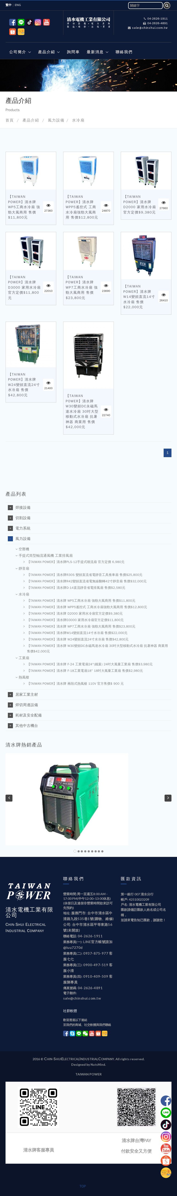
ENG (19, 5)
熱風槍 (22, 677)
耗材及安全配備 (25, 715)
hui (58, 1059)
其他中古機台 (23, 725)
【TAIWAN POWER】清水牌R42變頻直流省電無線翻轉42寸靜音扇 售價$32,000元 (85, 581)
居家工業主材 (23, 694)
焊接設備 (19, 507)
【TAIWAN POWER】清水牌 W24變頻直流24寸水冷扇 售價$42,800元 (24, 384)
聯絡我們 (74, 878)
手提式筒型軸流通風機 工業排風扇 (44, 555)
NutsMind (98, 1064)
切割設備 (19, 518)
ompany (107, 1059)
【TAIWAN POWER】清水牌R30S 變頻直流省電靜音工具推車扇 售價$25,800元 (83, 575)
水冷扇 (78, 120)
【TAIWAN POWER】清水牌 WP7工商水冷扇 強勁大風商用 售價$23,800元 (82, 287)
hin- (50, 1059)
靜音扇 (22, 568)
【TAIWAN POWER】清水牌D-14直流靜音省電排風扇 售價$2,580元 (74, 588)
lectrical (71, 1059)
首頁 (10, 120)
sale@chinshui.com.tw (148, 28)
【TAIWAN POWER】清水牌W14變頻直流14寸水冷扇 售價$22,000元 (139, 296)
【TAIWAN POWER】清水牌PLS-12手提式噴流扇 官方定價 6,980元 (74, 562)
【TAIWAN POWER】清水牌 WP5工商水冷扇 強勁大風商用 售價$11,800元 (24, 207)
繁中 (9, 5)
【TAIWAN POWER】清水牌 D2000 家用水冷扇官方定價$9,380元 (139, 204)
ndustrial (89, 1059)
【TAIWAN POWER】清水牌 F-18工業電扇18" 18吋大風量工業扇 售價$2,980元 (83, 671)
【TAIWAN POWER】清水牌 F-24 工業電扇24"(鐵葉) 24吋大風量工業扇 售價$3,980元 (88, 664)
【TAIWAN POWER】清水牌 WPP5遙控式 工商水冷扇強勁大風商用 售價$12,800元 (82, 207)
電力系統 (19, 528)
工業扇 (22, 658)
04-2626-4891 (155, 23)
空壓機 (22, 549)
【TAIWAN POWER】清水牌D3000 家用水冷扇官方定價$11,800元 (24, 287)
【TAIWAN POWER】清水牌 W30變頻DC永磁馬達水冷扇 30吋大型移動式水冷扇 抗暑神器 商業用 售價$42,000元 (82, 411)
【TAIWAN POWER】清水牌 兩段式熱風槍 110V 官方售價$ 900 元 (74, 684)
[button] (20, 46)
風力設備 (56, 120)
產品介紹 (31, 120)
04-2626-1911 (156, 19)
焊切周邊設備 (23, 705)
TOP (83, 1186)
